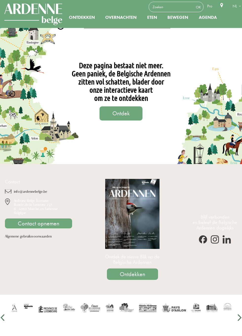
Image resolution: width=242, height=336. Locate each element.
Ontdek (121, 113)
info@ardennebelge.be (30, 191)
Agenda (208, 17)
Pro (209, 6)
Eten (152, 17)
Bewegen (177, 17)
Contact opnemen (38, 223)
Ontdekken (82, 17)
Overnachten (121, 17)
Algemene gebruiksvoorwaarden (28, 236)
